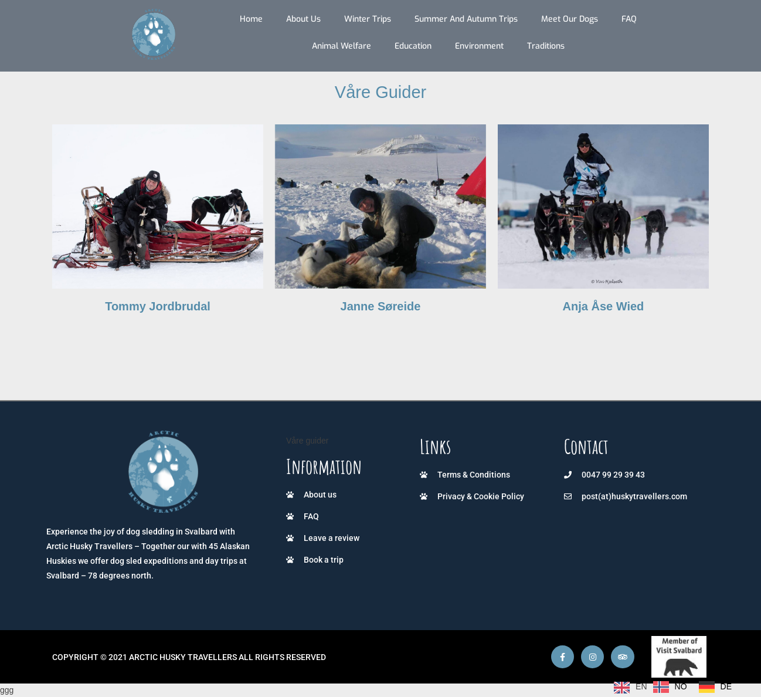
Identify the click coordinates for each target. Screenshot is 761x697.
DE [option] (726, 686)
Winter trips (367, 19)
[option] (670, 687)
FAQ (629, 19)
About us (303, 19)
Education (413, 46)
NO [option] (681, 686)
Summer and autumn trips (466, 19)
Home (251, 19)
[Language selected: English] (676, 687)
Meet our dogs (569, 19)
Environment (479, 46)
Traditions (546, 46)
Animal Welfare (341, 46)
